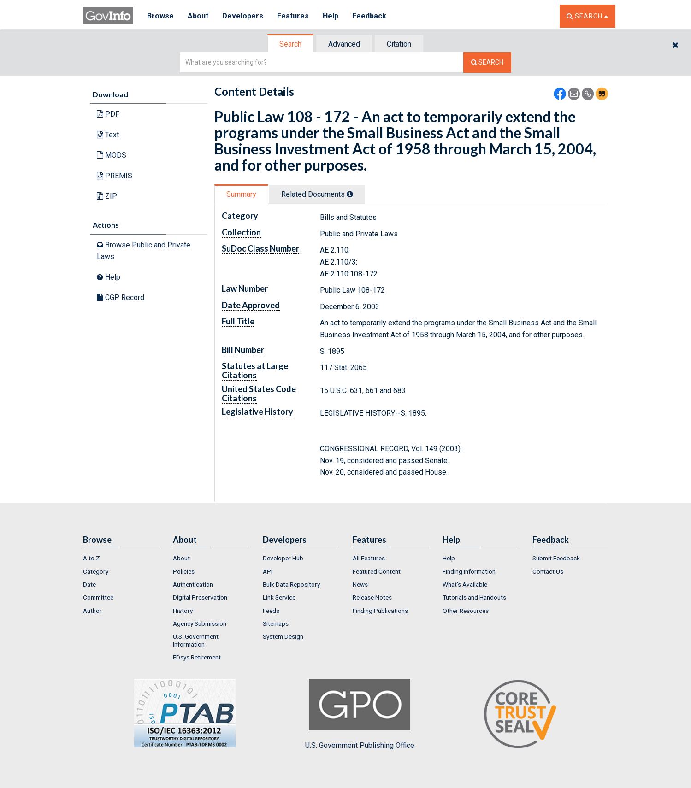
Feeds (271, 610)
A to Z (91, 558)
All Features (369, 558)
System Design (283, 636)
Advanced (344, 44)
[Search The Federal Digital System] (487, 62)
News (360, 584)
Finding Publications (380, 610)
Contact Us (547, 571)
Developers (242, 16)
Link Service (279, 597)
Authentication (193, 584)
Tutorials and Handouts (474, 597)
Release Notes (372, 597)
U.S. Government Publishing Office (359, 714)
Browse (160, 16)
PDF (108, 114)
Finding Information (469, 571)
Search (290, 44)
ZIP (107, 196)
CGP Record (120, 297)
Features (293, 16)
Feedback (369, 16)
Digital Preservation (200, 597)
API (267, 571)
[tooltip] (350, 194)
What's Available (465, 584)
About (198, 16)
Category (95, 571)
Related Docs (317, 194)
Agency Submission (199, 623)
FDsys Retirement (197, 657)
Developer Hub (283, 558)
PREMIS (114, 175)
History (183, 610)
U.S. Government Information (196, 640)
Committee (98, 597)
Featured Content (377, 571)
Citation (399, 44)
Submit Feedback (556, 558)
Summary (241, 194)
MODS (111, 155)
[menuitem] (121, 558)
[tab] (290, 44)
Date (89, 584)
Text (108, 134)
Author (92, 610)
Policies (184, 571)
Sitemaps (276, 623)
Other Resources (466, 610)
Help (330, 16)
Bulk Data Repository (291, 584)
